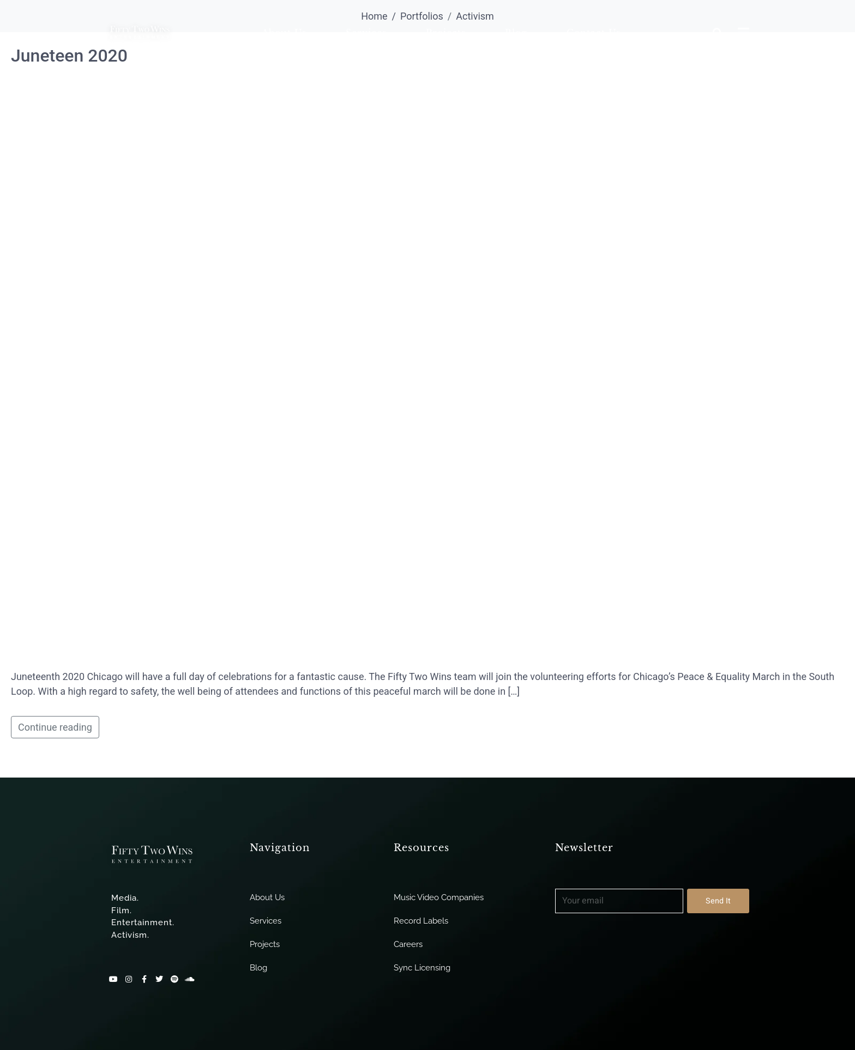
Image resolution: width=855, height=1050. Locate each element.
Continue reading (55, 727)
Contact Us (594, 32)
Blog (516, 32)
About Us (284, 32)
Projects (446, 32)
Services (366, 32)
